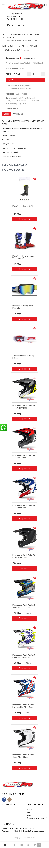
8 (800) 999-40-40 (13, 16)
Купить (25, 80)
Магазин (30, 809)
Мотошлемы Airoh (31, 35)
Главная (5, 35)
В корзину (24, 219)
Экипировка (16, 35)
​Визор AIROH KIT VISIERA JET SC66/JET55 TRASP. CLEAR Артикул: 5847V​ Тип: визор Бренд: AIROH (24, 101)
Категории (14, 25)
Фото (29, 815)
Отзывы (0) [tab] (18, 114)
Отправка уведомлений (37, 818)
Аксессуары (9, 37)
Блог (29, 812)
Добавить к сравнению (19, 89)
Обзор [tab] (6, 114)
